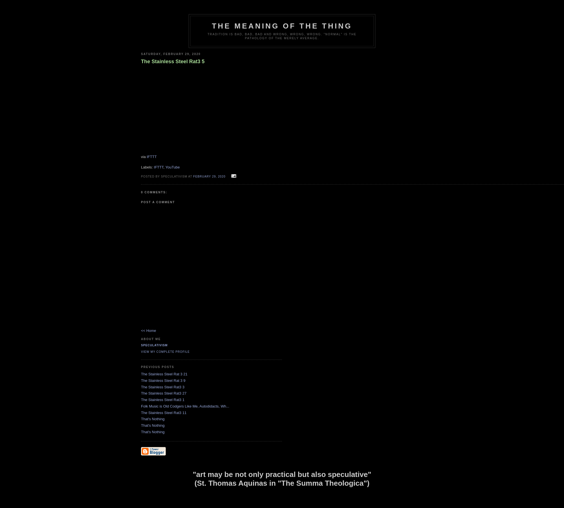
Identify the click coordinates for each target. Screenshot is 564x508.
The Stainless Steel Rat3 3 (162, 387)
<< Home (148, 331)
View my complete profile (165, 351)
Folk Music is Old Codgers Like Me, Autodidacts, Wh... (185, 406)
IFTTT (152, 157)
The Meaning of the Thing (282, 26)
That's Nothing (152, 419)
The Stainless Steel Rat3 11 (163, 413)
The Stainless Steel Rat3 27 (163, 393)
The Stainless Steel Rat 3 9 (163, 380)
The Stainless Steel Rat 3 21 (164, 374)
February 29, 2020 (209, 176)
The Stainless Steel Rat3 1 (162, 400)
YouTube (172, 167)
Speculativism (154, 345)
